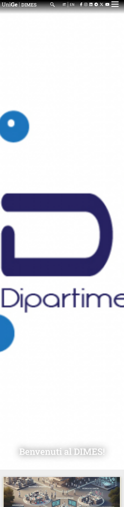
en (72, 4)
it (64, 4)
